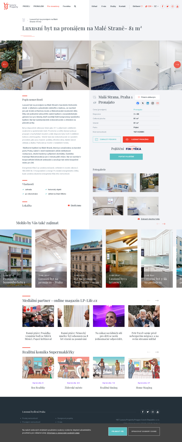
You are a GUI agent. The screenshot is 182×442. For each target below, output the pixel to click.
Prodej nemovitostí (30, 420)
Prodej (26, 6)
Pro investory (53, 6)
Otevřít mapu (74, 205)
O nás (103, 6)
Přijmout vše (118, 430)
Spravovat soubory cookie (143, 430)
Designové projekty (65, 420)
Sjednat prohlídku (140, 139)
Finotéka (67, 6)
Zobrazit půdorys (108, 139)
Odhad (94, 6)
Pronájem (39, 6)
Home (24, 19)
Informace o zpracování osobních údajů (63, 432)
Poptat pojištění (126, 157)
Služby (113, 6)
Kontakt (122, 6)
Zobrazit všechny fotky (149, 221)
